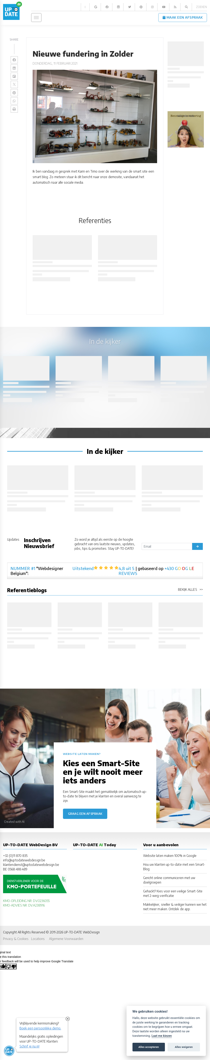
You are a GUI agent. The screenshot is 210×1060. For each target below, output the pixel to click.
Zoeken (201, 7)
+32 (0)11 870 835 (15, 855)
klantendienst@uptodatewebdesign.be (31, 865)
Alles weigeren (184, 1047)
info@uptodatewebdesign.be (24, 860)
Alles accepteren (148, 1047)
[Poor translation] (11, 966)
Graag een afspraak (85, 813)
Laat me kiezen (162, 1036)
